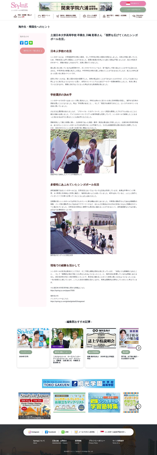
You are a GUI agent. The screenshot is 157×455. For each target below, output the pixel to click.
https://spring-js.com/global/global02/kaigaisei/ (67, 301)
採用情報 (78, 442)
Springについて (39, 442)
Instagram (35, 432)
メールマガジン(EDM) (87, 432)
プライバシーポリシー (97, 442)
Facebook (52, 432)
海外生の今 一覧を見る (32, 51)
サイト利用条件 (118, 442)
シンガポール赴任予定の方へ (115, 432)
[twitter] (26, 43)
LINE (66, 432)
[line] (31, 43)
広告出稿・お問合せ (59, 442)
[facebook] (22, 43)
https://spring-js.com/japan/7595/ (62, 290)
